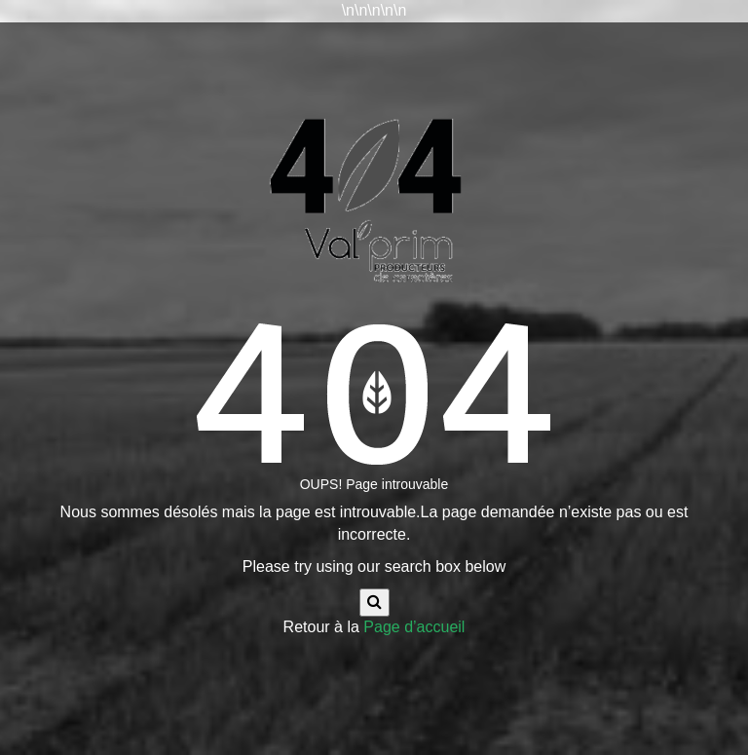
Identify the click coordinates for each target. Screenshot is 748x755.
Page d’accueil (414, 627)
